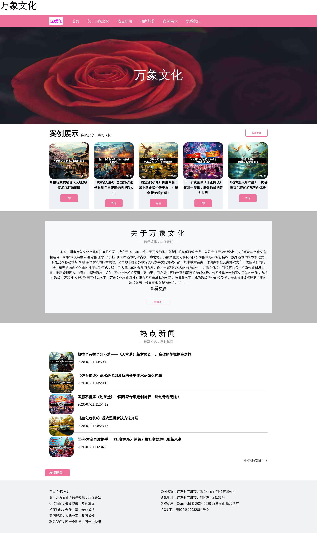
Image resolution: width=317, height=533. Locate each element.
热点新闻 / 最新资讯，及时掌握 (72, 503)
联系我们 (193, 21)
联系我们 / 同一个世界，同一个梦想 (75, 522)
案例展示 (170, 21)
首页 (75, 21)
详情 (69, 198)
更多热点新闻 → (256, 460)
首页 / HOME (59, 491)
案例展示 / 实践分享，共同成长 (72, 515)
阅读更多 (256, 133)
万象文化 (18, 5)
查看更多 (158, 288)
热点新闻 (124, 21)
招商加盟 (147, 21)
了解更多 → (158, 301)
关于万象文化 (98, 21)
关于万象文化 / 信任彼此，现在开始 (75, 497)
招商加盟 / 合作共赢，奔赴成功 (72, 509)
